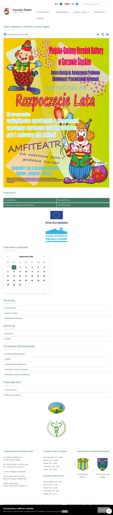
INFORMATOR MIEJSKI (13, 318)
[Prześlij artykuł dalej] (98, 35)
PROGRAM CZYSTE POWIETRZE (17, 375)
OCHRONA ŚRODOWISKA (15, 354)
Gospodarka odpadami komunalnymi (19, 205)
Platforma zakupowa (13, 395)
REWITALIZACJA (64, 205)
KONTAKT (40, 18)
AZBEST (8, 359)
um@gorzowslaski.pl (17, 472)
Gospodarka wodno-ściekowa (16, 369)
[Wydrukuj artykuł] (107, 35)
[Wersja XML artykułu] (102, 35)
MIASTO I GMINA (81, 12)
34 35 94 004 (22, 464)
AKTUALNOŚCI (43, 12)
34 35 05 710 (11, 464)
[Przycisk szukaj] (107, 4)
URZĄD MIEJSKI (62, 12)
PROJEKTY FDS (64, 200)
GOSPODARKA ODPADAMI (15, 364)
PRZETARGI (100, 12)
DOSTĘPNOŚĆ (10, 200)
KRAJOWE (9, 334)
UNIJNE (7, 339)
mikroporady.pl (11, 390)
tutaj (65, 511)
